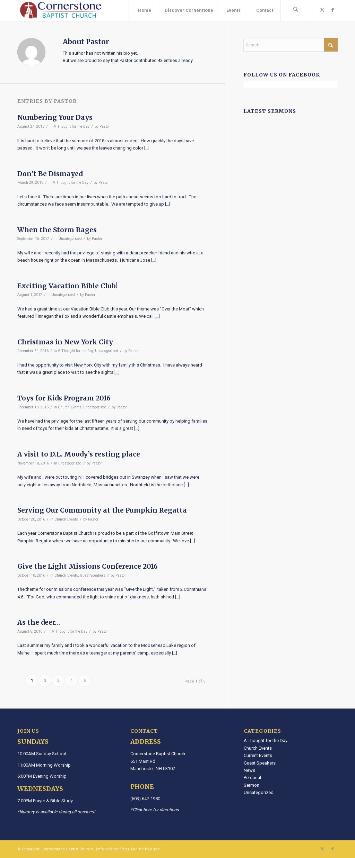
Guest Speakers (92, 575)
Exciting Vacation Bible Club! (67, 286)
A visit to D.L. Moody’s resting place (78, 454)
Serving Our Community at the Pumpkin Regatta (102, 510)
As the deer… (39, 622)
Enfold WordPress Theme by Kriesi (128, 849)
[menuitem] (144, 10)
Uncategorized (70, 238)
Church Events (69, 407)
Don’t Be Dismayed (50, 174)
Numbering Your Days (55, 117)
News (249, 770)
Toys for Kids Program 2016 (64, 398)
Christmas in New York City (65, 342)
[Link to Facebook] (332, 10)
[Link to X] (322, 10)
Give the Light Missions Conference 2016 (87, 566)
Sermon (251, 785)
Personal (252, 777)
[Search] (295, 10)
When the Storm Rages (57, 230)
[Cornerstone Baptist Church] (60, 10)
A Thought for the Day (71, 126)
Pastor (104, 126)
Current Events (258, 755)
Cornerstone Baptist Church (67, 849)
